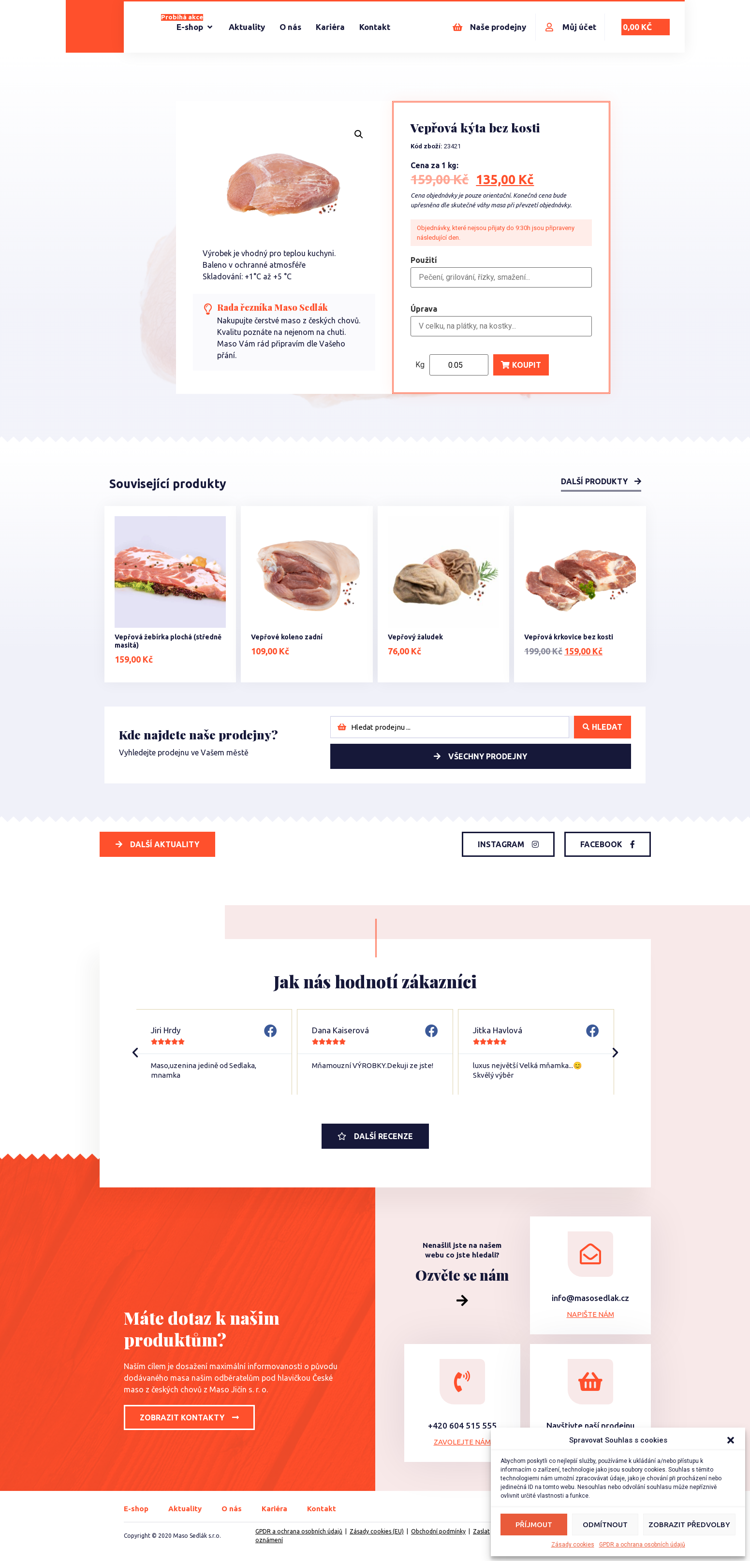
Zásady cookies (572, 1544)
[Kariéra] (330, 27)
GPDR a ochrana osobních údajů (642, 1544)
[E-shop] (195, 27)
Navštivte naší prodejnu (590, 1425)
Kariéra (274, 1508)
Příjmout (533, 1524)
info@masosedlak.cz (590, 1297)
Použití (424, 260)
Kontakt (321, 1508)
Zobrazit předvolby (689, 1524)
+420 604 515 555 (462, 1425)
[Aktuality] (246, 27)
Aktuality (185, 1508)
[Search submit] (602, 727)
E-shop (136, 1508)
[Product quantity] (458, 365)
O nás (231, 1508)
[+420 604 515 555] (462, 1381)
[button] (730, 1440)
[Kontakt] (374, 27)
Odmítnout (605, 1524)
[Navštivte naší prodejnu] (590, 1381)
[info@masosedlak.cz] (590, 1254)
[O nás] (290, 27)
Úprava (424, 308)
